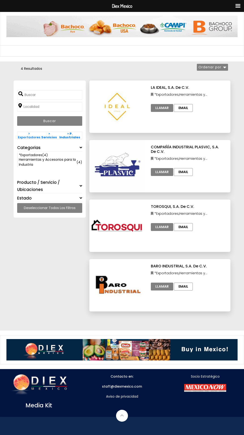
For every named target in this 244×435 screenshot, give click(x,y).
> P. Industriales (69, 135)
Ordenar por (209, 67)
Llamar (162, 107)
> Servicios (49, 135)
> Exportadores (29, 135)
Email (183, 107)
